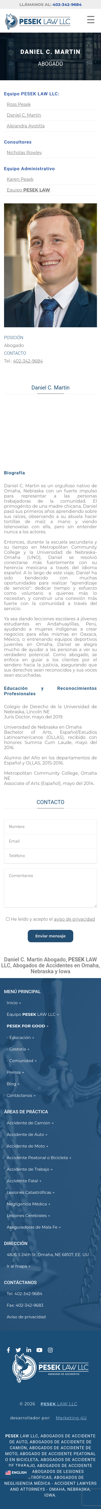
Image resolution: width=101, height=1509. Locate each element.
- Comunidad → (22, 1060)
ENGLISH (16, 1472)
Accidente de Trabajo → (30, 1169)
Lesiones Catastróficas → (31, 1192)
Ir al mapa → (18, 1266)
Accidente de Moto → (27, 1146)
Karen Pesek (20, 179)
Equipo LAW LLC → (33, 1014)
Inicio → (14, 1002)
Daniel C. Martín (24, 115)
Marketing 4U (71, 1417)
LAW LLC (59, 1403)
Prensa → (15, 1072)
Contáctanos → (21, 1095)
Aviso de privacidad (26, 1316)
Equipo (28, 190)
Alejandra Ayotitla (26, 125)
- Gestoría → (18, 1049)
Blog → (13, 1083)
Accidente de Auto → (27, 1134)
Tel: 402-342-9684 (24, 1293)
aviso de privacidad (74, 919)
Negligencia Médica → (28, 1203)
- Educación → (20, 1037)
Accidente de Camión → (30, 1122)
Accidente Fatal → (24, 1180)
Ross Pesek (19, 104)
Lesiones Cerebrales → (28, 1215)
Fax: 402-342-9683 (25, 1305)
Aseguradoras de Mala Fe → (34, 1227)
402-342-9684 (67, 4)
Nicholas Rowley (24, 152)
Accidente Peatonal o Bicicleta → (39, 1157)
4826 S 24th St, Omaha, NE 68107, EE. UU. (48, 1254)
